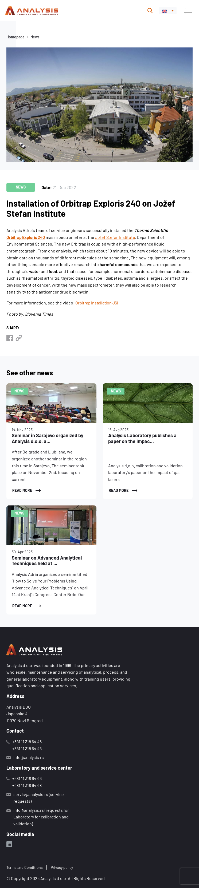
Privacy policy (62, 867)
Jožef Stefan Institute (115, 237)
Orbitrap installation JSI (96, 302)
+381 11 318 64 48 (27, 748)
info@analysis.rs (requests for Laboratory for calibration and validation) (41, 816)
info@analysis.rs (28, 757)
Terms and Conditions (24, 867)
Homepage (15, 37)
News (35, 37)
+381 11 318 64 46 (27, 741)
